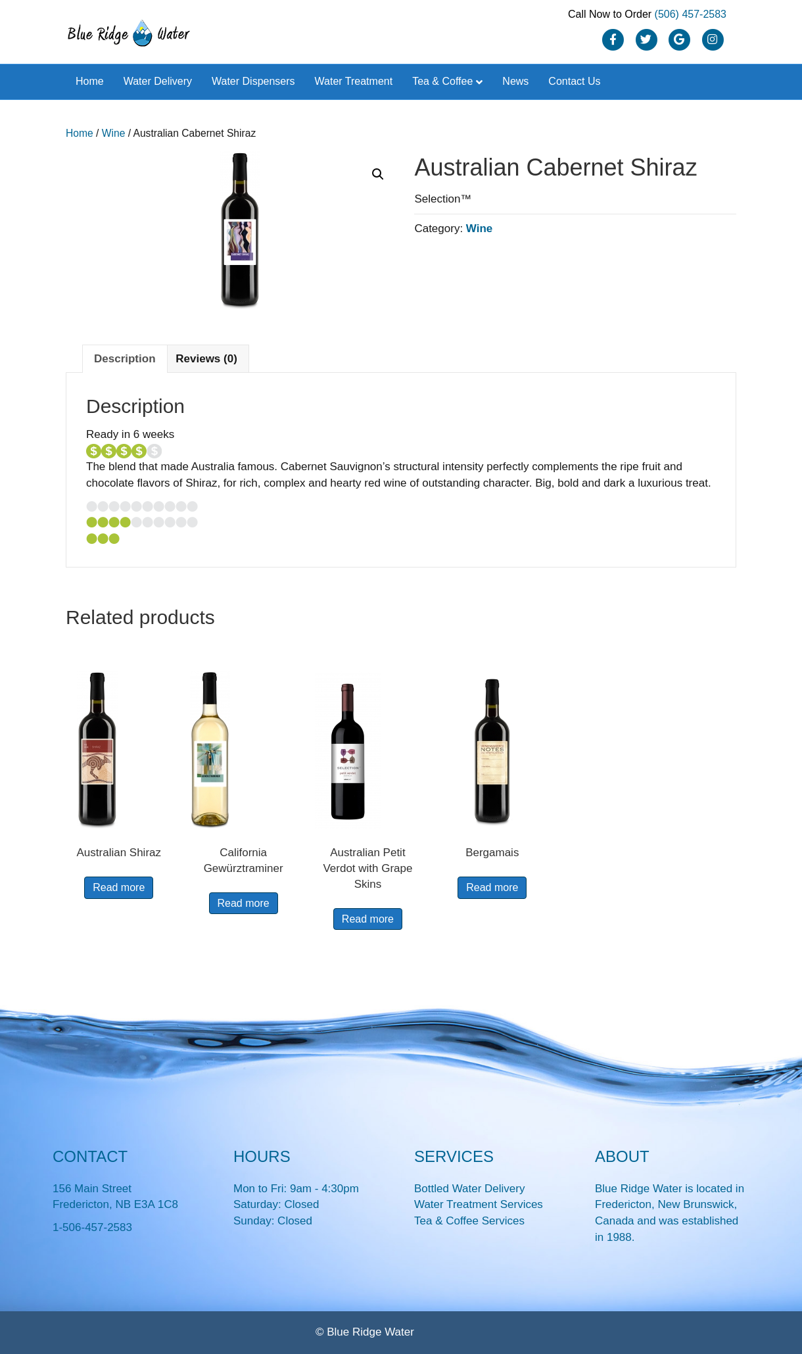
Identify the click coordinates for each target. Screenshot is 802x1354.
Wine (114, 133)
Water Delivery (158, 81)
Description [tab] (125, 358)
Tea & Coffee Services (469, 1221)
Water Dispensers (253, 81)
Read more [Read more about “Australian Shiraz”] (119, 887)
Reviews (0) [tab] (206, 358)
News (515, 81)
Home (90, 81)
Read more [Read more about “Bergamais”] (492, 887)
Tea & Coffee (442, 81)
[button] (378, 174)
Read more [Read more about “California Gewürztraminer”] (244, 903)
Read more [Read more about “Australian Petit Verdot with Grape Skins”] (368, 919)
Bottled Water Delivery (469, 1188)
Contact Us (574, 81)
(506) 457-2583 (690, 14)
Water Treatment (354, 81)
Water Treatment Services (478, 1204)
